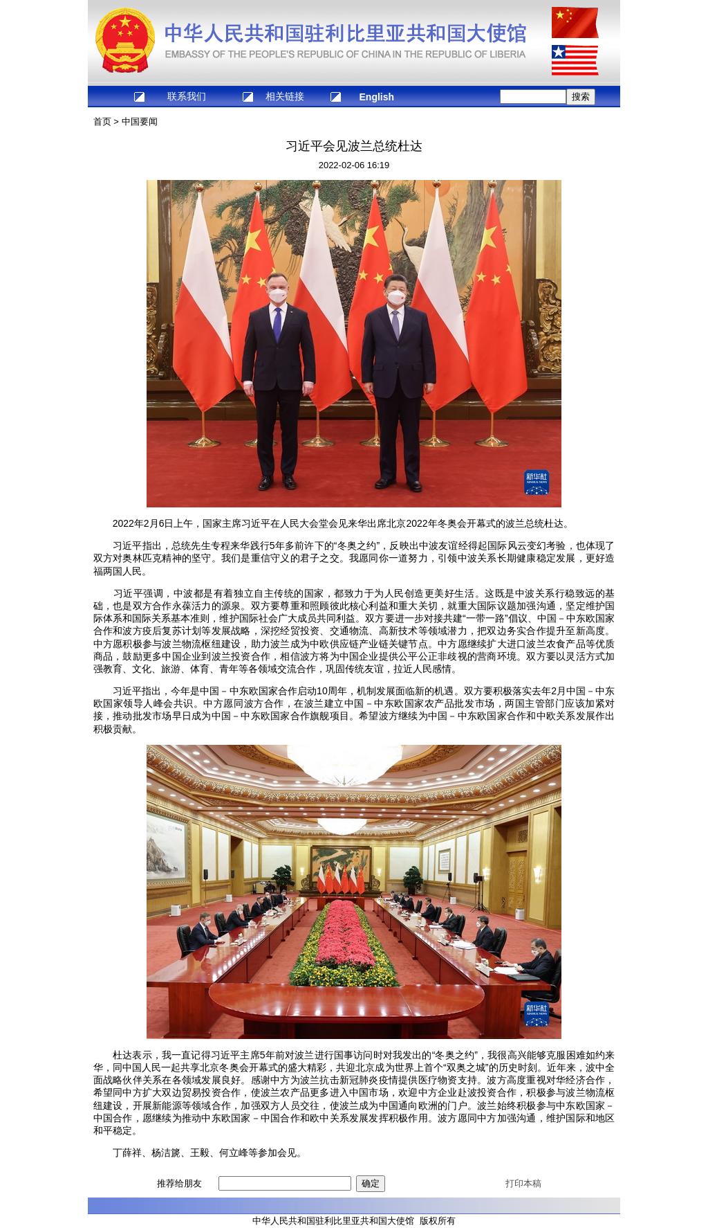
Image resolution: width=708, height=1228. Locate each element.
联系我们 (186, 96)
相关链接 (285, 96)
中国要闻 (140, 121)
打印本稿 (523, 1183)
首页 (102, 121)
